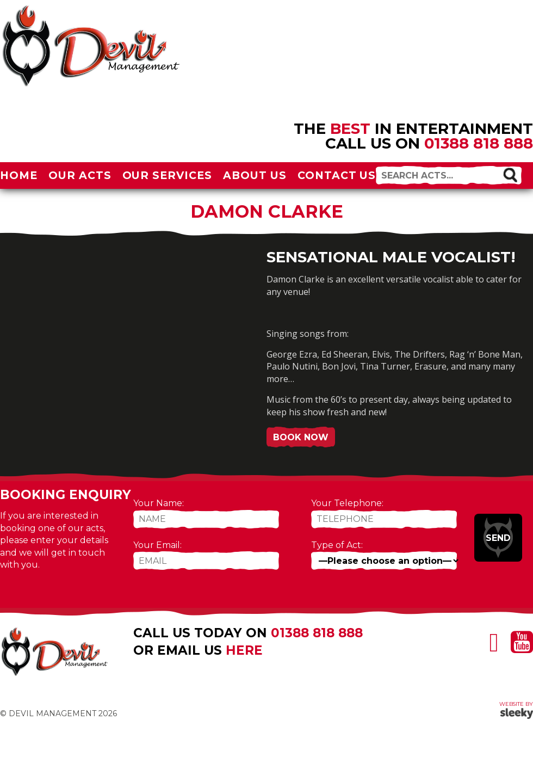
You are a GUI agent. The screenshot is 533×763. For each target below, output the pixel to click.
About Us (255, 175)
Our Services (167, 175)
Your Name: (158, 503)
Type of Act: (337, 545)
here (244, 650)
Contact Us (337, 175)
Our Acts (79, 175)
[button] (510, 174)
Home (19, 175)
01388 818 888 (478, 143)
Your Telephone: (347, 503)
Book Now (301, 437)
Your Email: (157, 545)
